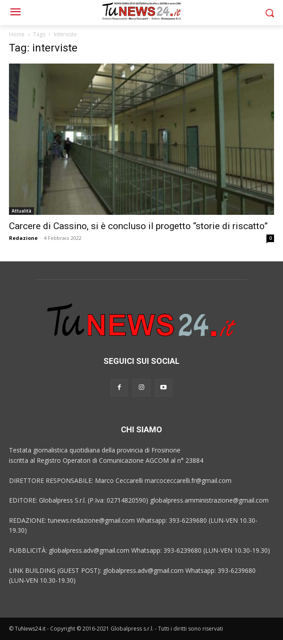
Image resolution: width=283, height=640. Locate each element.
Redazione (23, 238)
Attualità (21, 211)
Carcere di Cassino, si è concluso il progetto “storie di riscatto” (138, 226)
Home (17, 34)
